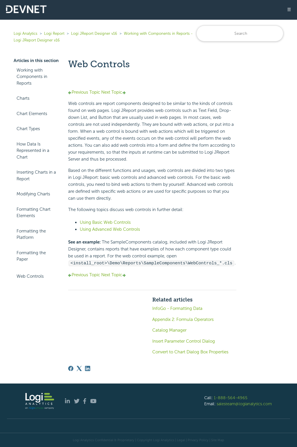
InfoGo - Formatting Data (177, 308)
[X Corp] (79, 368)
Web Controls (30, 276)
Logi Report (54, 33)
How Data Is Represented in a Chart (33, 150)
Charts (23, 98)
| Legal (180, 440)
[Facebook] (70, 368)
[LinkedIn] (87, 368)
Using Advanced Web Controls (110, 229)
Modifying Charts (33, 194)
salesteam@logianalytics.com (244, 403)
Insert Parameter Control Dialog (183, 341)
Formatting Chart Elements (33, 213)
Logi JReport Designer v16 (94, 33)
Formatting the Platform (31, 234)
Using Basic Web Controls (105, 222)
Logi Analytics (25, 33)
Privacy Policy (198, 440)
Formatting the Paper (31, 256)
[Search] (239, 33)
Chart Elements (32, 113)
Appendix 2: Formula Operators (183, 319)
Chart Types (28, 128)
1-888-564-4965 (230, 397)
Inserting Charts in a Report (36, 175)
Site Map (217, 440)
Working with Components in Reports (32, 77)
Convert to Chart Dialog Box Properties (190, 351)
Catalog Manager (169, 329)
